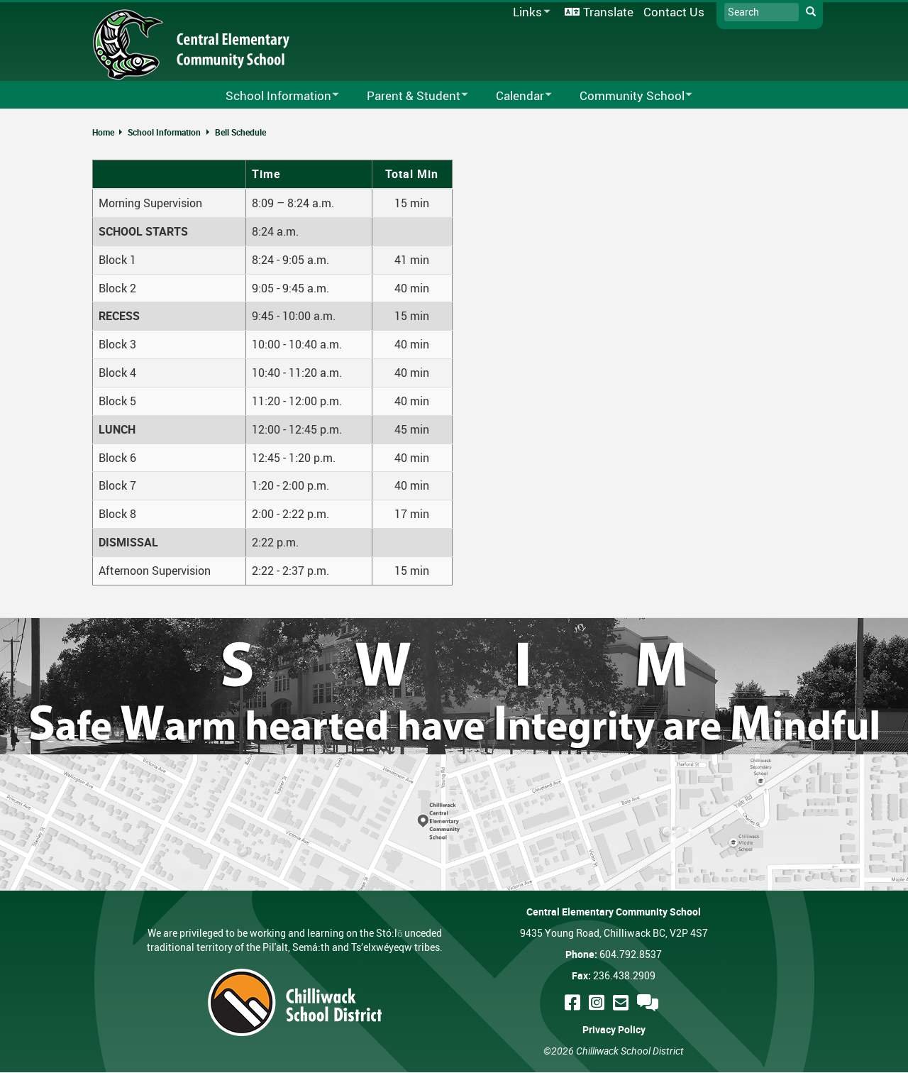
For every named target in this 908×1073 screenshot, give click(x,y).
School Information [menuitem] (273, 96)
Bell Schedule (240, 132)
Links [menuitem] (529, 12)
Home (103, 132)
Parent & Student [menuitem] (408, 96)
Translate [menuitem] (608, 12)
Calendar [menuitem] (514, 96)
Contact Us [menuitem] (673, 12)
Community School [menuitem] (626, 96)
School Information (164, 132)
